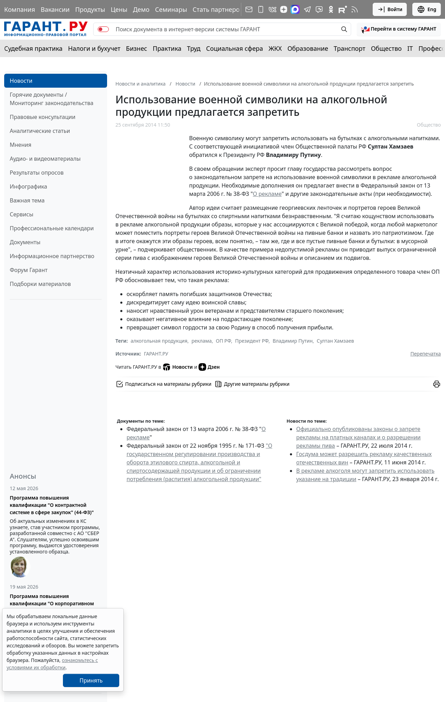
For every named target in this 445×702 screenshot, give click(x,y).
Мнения (20, 145)
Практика (167, 48)
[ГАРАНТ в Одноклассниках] (331, 9)
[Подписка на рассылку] (249, 9)
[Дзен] (283, 9)
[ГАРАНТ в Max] (295, 9)
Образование (308, 48)
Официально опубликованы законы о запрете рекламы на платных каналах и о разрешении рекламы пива (358, 437)
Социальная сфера (234, 48)
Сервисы (21, 214)
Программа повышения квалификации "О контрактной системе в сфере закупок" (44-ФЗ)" (52, 505)
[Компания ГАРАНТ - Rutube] (343, 9)
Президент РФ (251, 340)
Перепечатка (425, 353)
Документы (25, 242)
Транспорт (349, 48)
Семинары (171, 9)
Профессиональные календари (52, 228)
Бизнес (136, 48)
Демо (141, 9)
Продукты (90, 9)
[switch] (103, 29)
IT (410, 48)
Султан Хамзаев (335, 340)
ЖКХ (275, 48)
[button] (399, 29)
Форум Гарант (29, 270)
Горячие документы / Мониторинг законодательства (52, 99)
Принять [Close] (91, 680)
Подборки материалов (40, 284)
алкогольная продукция (159, 340)
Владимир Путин (293, 340)
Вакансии (55, 9)
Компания (19, 9)
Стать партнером (218, 9)
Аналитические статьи (40, 131)
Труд (194, 48)
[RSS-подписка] (354, 9)
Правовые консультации (42, 117)
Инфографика (28, 186)
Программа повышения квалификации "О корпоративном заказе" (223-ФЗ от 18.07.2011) (52, 603)
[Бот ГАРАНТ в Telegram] (319, 9)
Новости (21, 81)
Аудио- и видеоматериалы (45, 158)
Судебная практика (33, 48)
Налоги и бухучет (94, 48)
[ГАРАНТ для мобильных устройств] (261, 9)
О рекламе (267, 194)
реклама (202, 340)
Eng (426, 9)
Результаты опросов (37, 172)
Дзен (209, 367)
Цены (119, 9)
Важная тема (27, 200)
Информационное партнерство (52, 256)
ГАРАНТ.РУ (156, 353)
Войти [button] (390, 9)
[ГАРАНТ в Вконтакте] (272, 9)
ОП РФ (223, 340)
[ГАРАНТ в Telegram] (307, 9)
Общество (386, 48)
